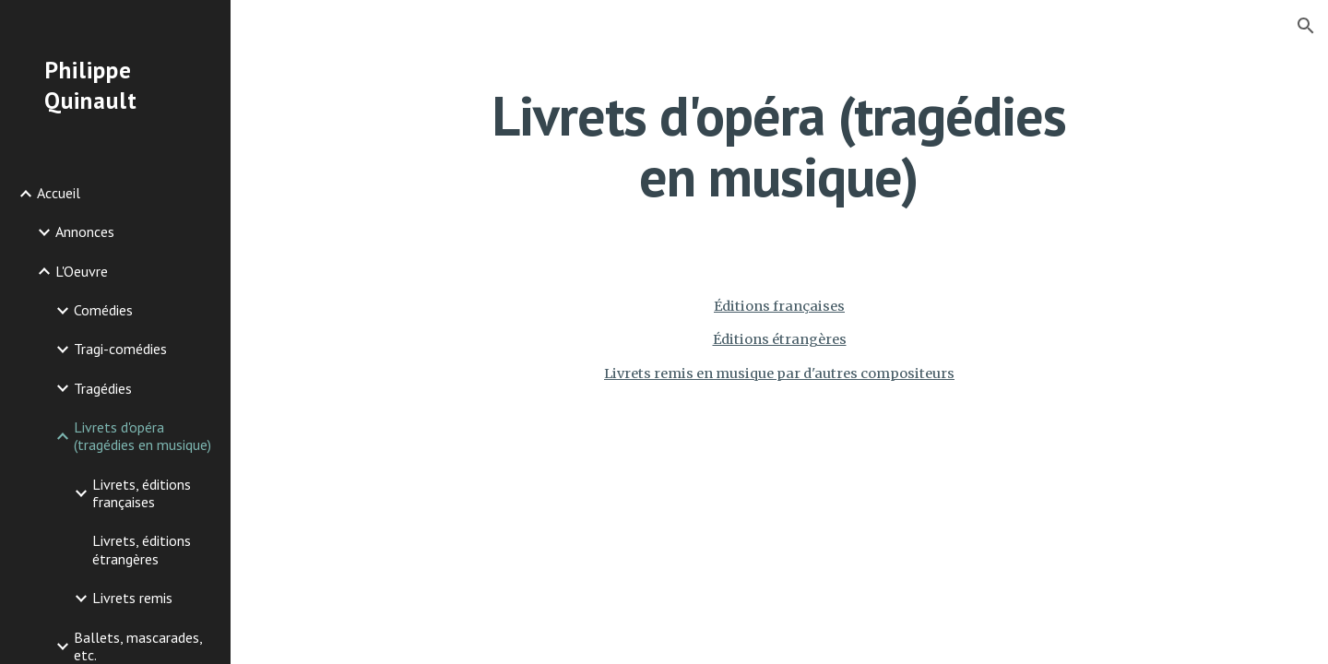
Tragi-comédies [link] (120, 348)
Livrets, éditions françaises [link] (141, 493)
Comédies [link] (103, 310)
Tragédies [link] (103, 388)
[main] (779, 145)
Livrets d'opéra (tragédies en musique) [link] (142, 436)
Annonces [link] (84, 231)
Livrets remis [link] (132, 597)
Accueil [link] (58, 193)
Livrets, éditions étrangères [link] (141, 549)
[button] (1306, 26)
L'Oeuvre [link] (81, 271)
